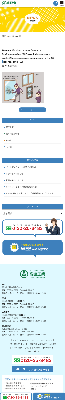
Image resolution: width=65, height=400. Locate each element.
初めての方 (24, 340)
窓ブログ (10, 127)
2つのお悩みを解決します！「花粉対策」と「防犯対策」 (30, 193)
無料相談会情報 (12, 134)
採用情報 (37, 348)
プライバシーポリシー (32, 351)
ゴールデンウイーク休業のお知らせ (21, 167)
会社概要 (52, 344)
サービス (34, 340)
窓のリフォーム (46, 340)
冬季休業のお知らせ (14, 174)
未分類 (9, 147)
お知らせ (10, 140)
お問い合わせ (48, 348)
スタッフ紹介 (17, 348)
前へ (32, 110)
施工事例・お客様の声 (38, 344)
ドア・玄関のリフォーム (18, 344)
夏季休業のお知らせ (14, 180)
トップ (15, 340)
